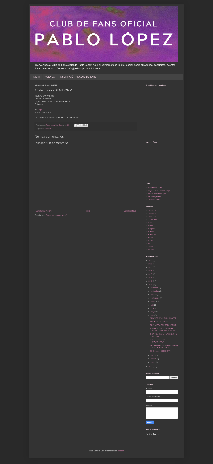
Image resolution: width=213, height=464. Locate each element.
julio (152, 305)
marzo (153, 355)
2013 (151, 367)
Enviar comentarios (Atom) (56, 215)
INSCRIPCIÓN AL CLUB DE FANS (78, 77)
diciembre (155, 288)
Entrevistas (152, 219)
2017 (151, 274)
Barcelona (152, 210)
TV (149, 243)
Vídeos (150, 247)
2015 (151, 281)
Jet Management (154, 196)
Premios (151, 231)
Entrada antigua (130, 211)
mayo (153, 312)
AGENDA (50, 77)
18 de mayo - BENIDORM (160, 351)
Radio (150, 238)
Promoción (152, 234)
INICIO (36, 77)
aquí (40, 109)
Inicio (88, 211)
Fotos (150, 222)
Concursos (152, 216)
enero (153, 362)
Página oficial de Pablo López (159, 191)
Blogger (121, 451)
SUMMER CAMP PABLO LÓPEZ (163, 318)
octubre (154, 295)
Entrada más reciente (44, 211)
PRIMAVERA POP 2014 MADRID (163, 325)
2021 (151, 267)
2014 (151, 285)
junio (153, 308)
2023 (151, 260)
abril (152, 315)
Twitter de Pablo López (157, 193)
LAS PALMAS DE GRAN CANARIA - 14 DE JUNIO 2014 (164, 346)
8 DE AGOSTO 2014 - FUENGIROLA (159, 341)
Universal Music (154, 200)
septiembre (155, 298)
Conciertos (47, 128)
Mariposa (151, 228)
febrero (154, 359)
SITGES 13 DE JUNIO (159, 322)
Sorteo (150, 240)
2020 (151, 271)
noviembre (155, 291)
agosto (153, 301)
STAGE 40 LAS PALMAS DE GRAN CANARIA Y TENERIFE (163, 330)
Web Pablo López (155, 187)
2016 (151, 278)
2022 (151, 264)
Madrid (150, 225)
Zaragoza (151, 249)
